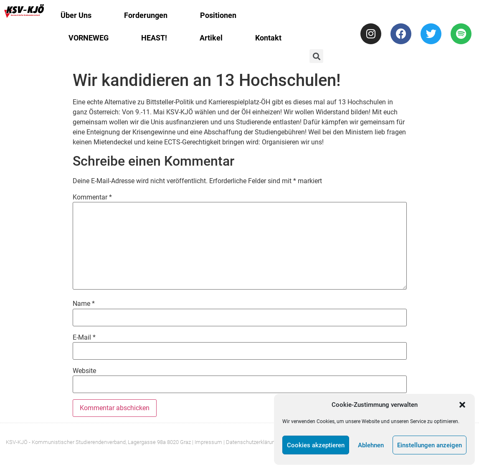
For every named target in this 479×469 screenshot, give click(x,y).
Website (84, 371)
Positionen (218, 15)
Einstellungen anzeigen (429, 445)
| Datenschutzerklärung (250, 442)
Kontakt (268, 37)
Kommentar (92, 197)
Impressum (208, 442)
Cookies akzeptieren (316, 445)
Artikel (211, 37)
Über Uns (76, 15)
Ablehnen (371, 445)
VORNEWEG (88, 37)
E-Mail (84, 337)
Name (84, 303)
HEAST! (154, 37)
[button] (462, 405)
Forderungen (145, 15)
